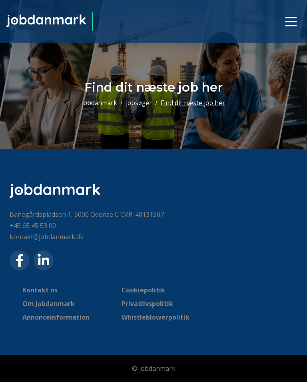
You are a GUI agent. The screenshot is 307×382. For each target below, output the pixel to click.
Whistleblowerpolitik (155, 317)
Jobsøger (139, 103)
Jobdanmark (99, 103)
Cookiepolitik (143, 290)
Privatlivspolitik (147, 303)
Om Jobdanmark (48, 303)
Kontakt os (40, 290)
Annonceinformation (56, 317)
